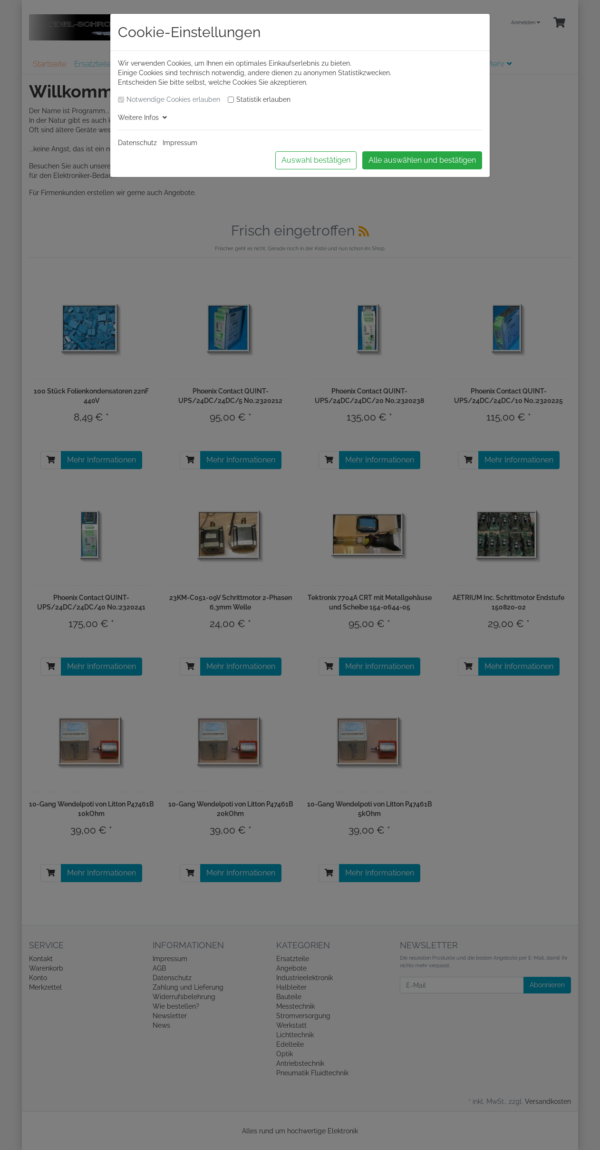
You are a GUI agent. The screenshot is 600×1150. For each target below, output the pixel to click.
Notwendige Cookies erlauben (173, 99)
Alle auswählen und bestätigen (422, 160)
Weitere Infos (142, 117)
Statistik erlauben (263, 99)
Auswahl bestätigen (315, 160)
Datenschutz (137, 143)
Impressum (180, 143)
